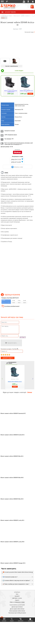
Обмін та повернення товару (17, 602)
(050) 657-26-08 (16, 162)
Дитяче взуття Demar (17, 606)
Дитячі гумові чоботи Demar (17, 608)
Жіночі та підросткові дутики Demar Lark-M (10, 91)
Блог (17, 594)
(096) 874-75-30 (16, 159)
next (33, 379)
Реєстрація (32, 1)
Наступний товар (29, 32)
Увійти (28, 1)
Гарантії (17, 600)
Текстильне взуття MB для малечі (17, 612)
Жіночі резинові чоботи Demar (17, 610)
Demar (3, 18)
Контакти (17, 596)
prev (2, 379)
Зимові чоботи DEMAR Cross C (26, 91)
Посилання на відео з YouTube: (9, 349)
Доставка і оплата (17, 598)
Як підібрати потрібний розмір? (11, 306)
